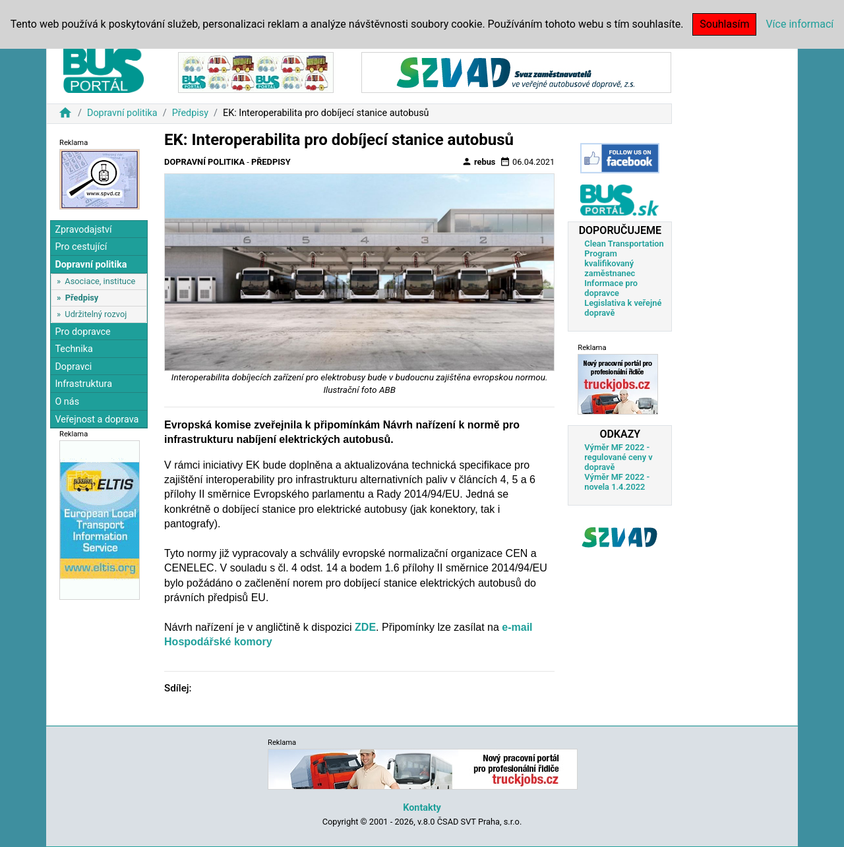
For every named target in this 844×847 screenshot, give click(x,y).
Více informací (799, 24)
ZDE (365, 627)
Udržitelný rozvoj (96, 314)
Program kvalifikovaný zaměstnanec (609, 263)
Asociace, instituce (100, 281)
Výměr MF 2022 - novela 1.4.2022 (616, 482)
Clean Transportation (623, 243)
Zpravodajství (83, 229)
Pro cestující (81, 246)
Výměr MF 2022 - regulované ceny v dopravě (618, 457)
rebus (479, 161)
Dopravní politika (122, 113)
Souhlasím (724, 24)
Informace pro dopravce (611, 288)
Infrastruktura (83, 384)
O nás (67, 401)
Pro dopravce (82, 331)
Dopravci (73, 366)
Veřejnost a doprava (96, 419)
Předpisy (190, 113)
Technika (74, 349)
